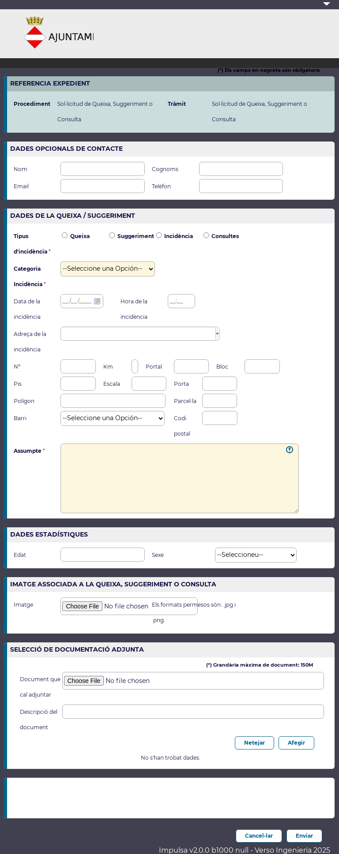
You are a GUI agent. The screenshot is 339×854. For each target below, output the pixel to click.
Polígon (24, 401)
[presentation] (150, 796)
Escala (111, 384)
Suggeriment (135, 236)
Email (21, 186)
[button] (217, 334)
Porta (181, 384)
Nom (20, 169)
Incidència (178, 236)
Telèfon (161, 186)
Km (108, 366)
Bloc (222, 366)
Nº (17, 366)
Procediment (32, 104)
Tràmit (177, 104)
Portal (154, 366)
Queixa (80, 236)
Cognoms (165, 169)
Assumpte (28, 451)
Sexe (158, 555)
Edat (20, 555)
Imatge (23, 605)
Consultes (225, 236)
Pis (18, 384)
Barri (20, 418)
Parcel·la (185, 401)
